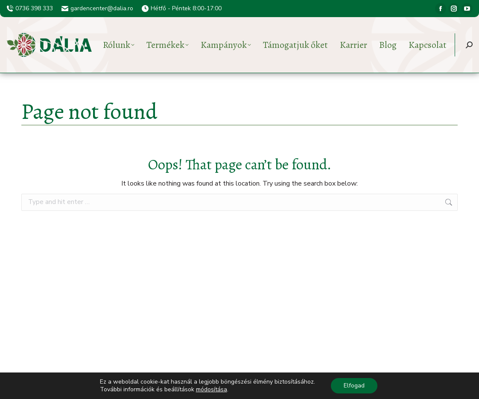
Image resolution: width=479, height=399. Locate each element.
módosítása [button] (211, 389)
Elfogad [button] (354, 385)
